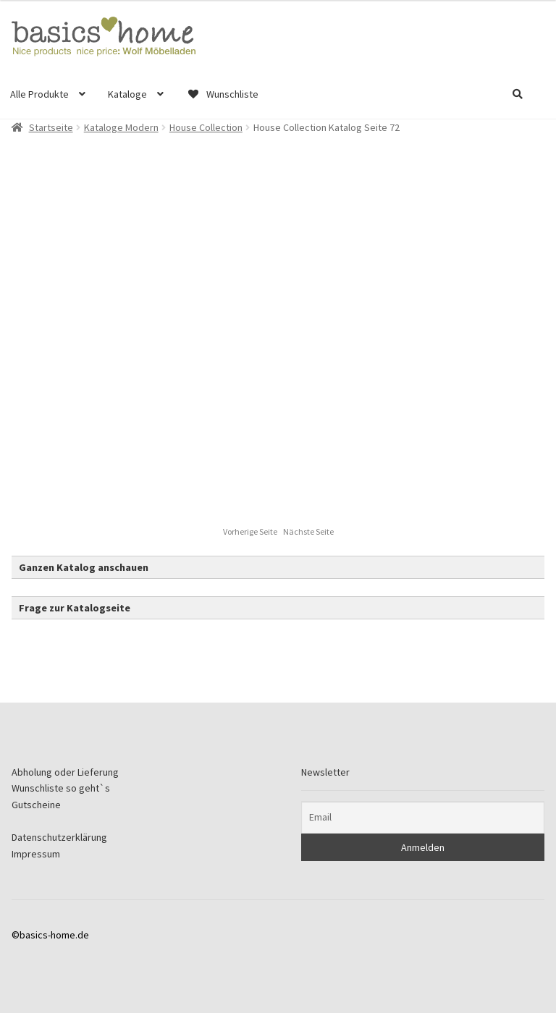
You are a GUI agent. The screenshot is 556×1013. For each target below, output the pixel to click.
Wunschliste (222, 94)
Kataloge (127, 94)
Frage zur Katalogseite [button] (74, 607)
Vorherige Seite (251, 531)
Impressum (36, 853)
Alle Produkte (39, 94)
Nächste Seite (308, 531)
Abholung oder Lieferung (65, 772)
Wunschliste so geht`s (61, 787)
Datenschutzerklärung (59, 837)
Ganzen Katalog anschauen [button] (83, 567)
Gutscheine (36, 804)
